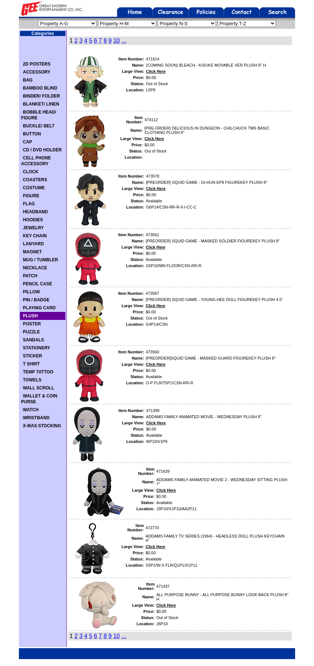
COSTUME (34, 187)
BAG (28, 80)
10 (116, 40)
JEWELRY (33, 227)
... (123, 40)
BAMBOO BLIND (40, 88)
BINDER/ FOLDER (41, 96)
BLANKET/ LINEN (41, 104)
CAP (27, 141)
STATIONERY (36, 347)
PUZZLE (31, 331)
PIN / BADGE (36, 299)
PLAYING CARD (39, 307)
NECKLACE (35, 267)
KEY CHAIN (35, 235)
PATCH (30, 275)
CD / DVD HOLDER (42, 149)
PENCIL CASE (37, 283)
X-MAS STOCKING (42, 425)
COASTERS (35, 179)
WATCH (31, 409)
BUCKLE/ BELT (39, 125)
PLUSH (30, 315)
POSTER (32, 323)
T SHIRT (31, 363)
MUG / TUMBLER (40, 259)
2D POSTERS (37, 64)
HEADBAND (35, 211)
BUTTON (32, 133)
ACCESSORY (37, 72)
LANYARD (33, 243)
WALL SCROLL (38, 388)
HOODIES (33, 219)
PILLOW (31, 291)
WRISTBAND (36, 417)
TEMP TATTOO (38, 371)
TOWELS (32, 379)
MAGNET (32, 251)
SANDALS (33, 339)
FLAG (29, 203)
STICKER (32, 355)
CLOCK (31, 171)
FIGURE (31, 195)
